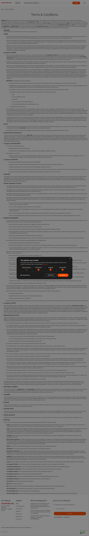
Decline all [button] (50, 275)
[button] (25, 275)
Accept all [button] (63, 275)
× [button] (70, 258)
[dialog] (44, 268)
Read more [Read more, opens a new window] (45, 264)
